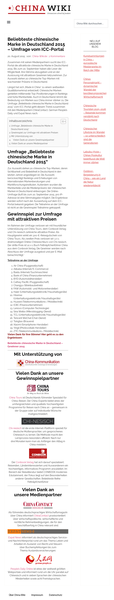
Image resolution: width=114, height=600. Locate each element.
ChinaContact (41, 515)
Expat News (14, 537)
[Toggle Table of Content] (61, 121)
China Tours (15, 397)
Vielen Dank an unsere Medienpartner (29, 143)
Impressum (37, 595)
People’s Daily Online (22, 568)
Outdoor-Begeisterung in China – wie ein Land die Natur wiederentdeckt (94, 178)
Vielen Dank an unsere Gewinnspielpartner (32, 140)
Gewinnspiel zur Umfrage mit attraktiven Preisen (34, 132)
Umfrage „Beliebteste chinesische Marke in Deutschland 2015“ (32, 127)
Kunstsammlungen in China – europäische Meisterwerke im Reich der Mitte (93, 63)
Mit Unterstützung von (22, 136)
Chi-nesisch (15, 428)
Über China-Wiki (17, 595)
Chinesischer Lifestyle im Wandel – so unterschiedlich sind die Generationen (94, 135)
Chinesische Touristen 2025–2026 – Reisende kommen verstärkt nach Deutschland (94, 112)
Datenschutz (55, 595)
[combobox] (91, 23)
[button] (9, 22)
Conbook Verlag (25, 462)
